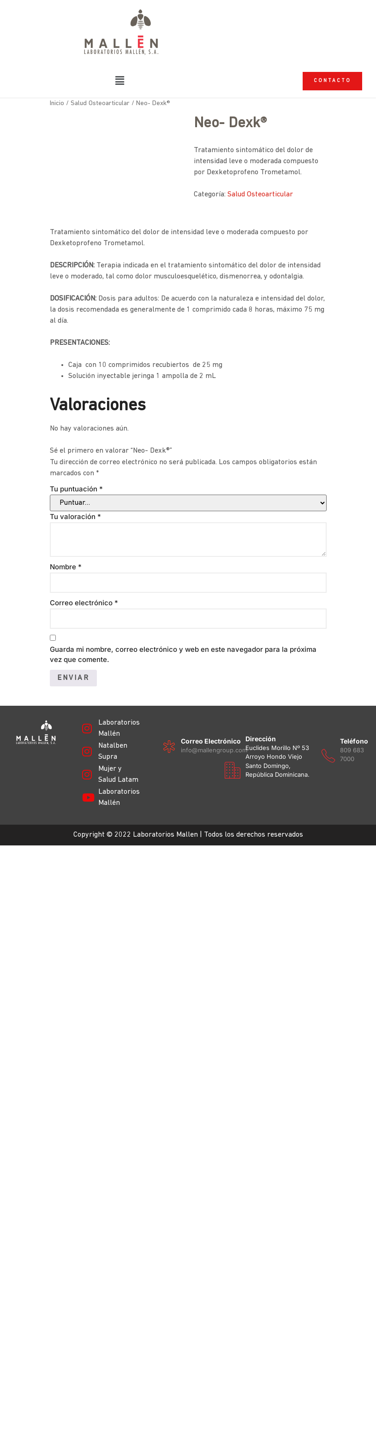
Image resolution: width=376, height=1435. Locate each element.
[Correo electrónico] (17, 884)
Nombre (66, 585)
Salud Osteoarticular (100, 122)
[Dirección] (82, 907)
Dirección (110, 876)
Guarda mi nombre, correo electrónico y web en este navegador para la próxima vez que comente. (183, 673)
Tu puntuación (76, 507)
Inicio (57, 122)
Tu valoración (75, 535)
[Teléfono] (17, 949)
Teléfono (43, 935)
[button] (120, 81)
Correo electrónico (84, 621)
